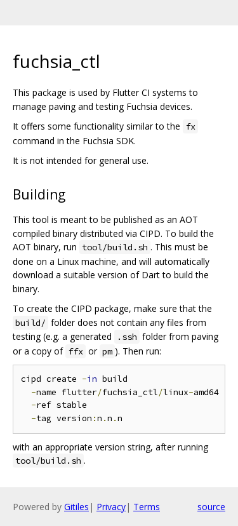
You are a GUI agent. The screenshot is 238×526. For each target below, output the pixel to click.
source (211, 507)
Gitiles (76, 507)
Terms (146, 507)
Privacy (111, 507)
